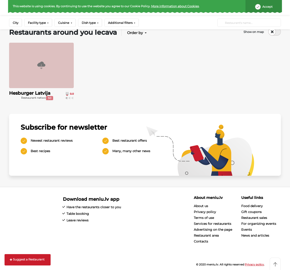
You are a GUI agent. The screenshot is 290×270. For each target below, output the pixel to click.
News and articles (255, 235)
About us (201, 206)
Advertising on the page (213, 230)
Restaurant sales (254, 218)
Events (246, 230)
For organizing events (258, 224)
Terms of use (204, 218)
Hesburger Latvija (29, 93)
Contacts (201, 241)
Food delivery (252, 206)
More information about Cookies (175, 6)
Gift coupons (251, 212)
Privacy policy (205, 212)
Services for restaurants (212, 224)
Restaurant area (206, 235)
